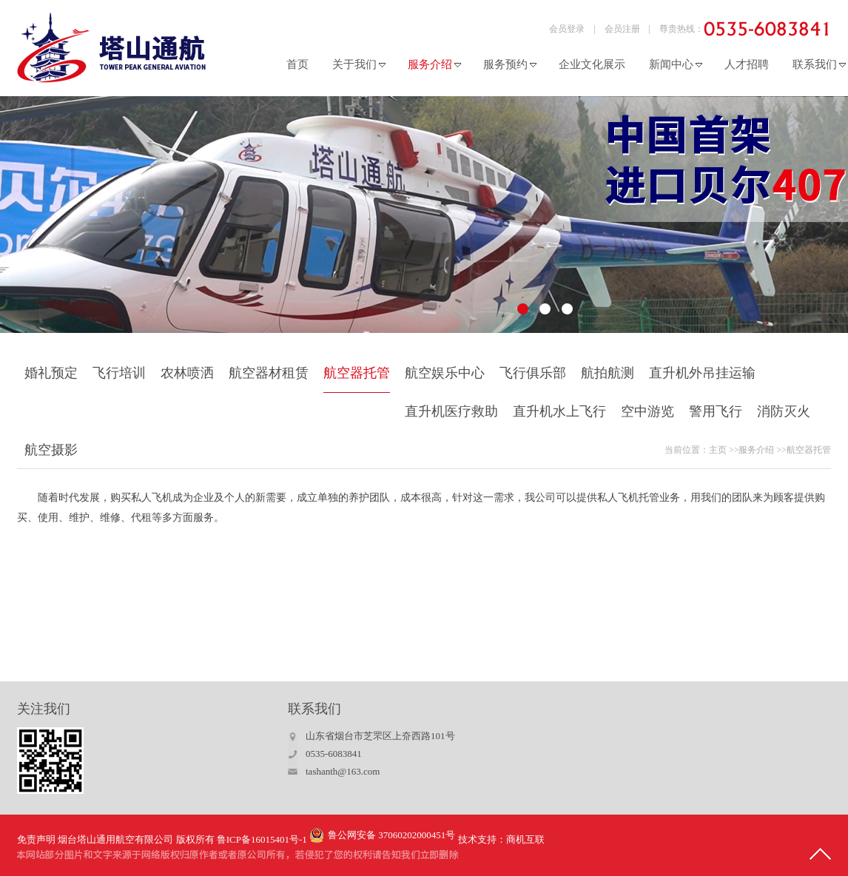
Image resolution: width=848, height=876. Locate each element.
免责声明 (36, 839)
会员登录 (567, 29)
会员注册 (622, 29)
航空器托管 (809, 450)
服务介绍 (756, 450)
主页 (718, 450)
